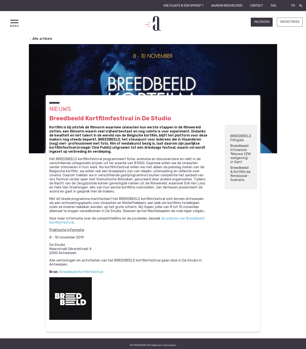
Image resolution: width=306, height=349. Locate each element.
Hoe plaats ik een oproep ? (183, 5)
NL (301, 5)
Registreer (289, 22)
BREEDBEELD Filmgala (240, 138)
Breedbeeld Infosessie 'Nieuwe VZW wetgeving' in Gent (240, 154)
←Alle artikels (40, 39)
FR (293, 5)
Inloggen (261, 22)
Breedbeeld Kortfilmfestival (81, 272)
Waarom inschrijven (226, 5)
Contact (256, 5)
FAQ (273, 5)
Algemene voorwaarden (164, 345)
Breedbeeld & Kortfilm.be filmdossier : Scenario (240, 174)
